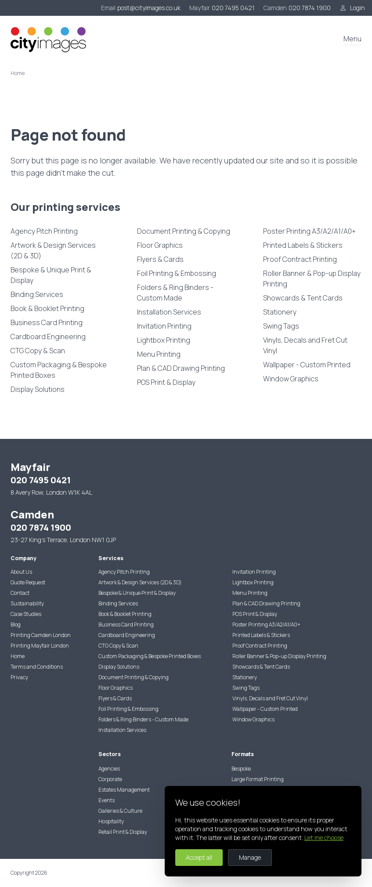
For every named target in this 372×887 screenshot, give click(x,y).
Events (106, 800)
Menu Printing (159, 354)
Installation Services (169, 312)
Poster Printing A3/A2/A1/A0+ (309, 231)
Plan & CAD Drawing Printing (181, 368)
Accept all (199, 857)
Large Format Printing (257, 779)
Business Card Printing (47, 322)
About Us (21, 572)
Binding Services (37, 294)
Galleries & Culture (120, 811)
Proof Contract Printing (300, 259)
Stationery (279, 312)
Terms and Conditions (37, 666)
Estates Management (124, 789)
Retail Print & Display (122, 832)
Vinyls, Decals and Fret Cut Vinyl (305, 345)
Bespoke (241, 768)
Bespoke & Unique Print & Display (51, 275)
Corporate (110, 779)
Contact (20, 593)
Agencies (109, 768)
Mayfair (199, 8)
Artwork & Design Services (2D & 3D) (53, 250)
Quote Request (28, 582)
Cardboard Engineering (48, 336)
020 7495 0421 (233, 8)
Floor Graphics (160, 245)
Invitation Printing (164, 326)
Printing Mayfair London (40, 645)
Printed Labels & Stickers (303, 245)
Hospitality (111, 821)
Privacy (19, 677)
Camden (275, 8)
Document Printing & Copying (183, 231)
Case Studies (26, 614)
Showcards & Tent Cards (303, 298)
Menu (352, 38)
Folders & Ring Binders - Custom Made (175, 292)
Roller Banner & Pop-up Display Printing (312, 278)
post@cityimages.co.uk (149, 8)
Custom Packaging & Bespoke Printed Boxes (59, 370)
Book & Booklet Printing (47, 308)
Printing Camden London (41, 635)
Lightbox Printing (163, 340)
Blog (16, 624)
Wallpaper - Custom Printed (306, 364)
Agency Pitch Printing (44, 231)
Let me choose (323, 837)
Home (18, 656)
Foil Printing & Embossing (176, 273)
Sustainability (27, 603)
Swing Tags (281, 326)
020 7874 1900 (310, 8)
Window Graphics (290, 379)
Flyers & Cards (160, 259)
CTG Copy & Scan (38, 350)
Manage (250, 857)
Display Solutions (38, 389)
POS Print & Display (166, 382)
